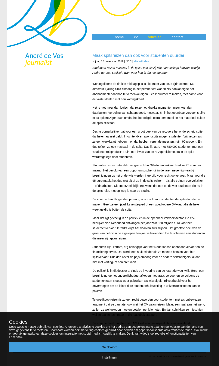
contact (177, 37)
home (119, 37)
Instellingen (109, 357)
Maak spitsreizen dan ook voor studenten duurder (138, 55)
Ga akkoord (109, 347)
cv (136, 37)
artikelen (154, 37)
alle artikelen (141, 61)
